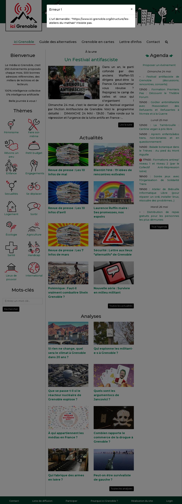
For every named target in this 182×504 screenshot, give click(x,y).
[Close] (131, 9)
